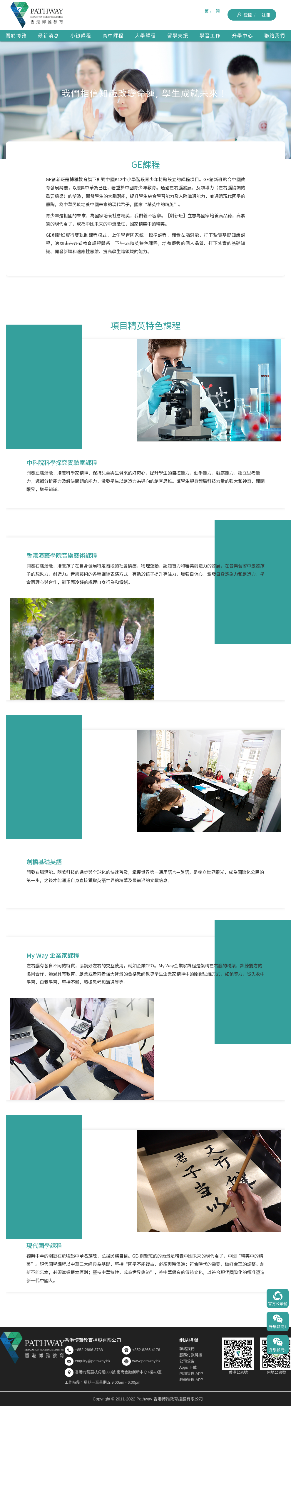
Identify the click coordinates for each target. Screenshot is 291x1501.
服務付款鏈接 (190, 1355)
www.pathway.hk (141, 1361)
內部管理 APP (191, 1373)
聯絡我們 (187, 1349)
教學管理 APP (191, 1380)
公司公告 (187, 1361)
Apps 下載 (188, 1367)
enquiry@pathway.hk (93, 1361)
